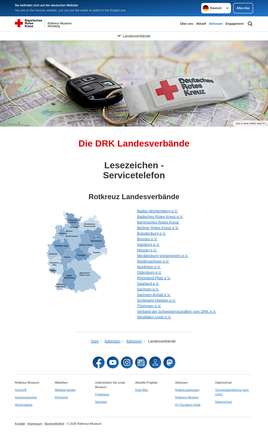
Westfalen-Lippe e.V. (154, 317)
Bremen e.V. (147, 239)
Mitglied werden (65, 390)
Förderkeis (102, 394)
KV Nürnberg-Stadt (187, 405)
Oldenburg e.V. (149, 272)
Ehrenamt (61, 397)
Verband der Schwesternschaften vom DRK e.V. (176, 311)
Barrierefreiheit (54, 423)
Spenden (101, 402)
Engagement (234, 23)
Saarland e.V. (148, 284)
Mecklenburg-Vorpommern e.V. (162, 256)
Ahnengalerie (23, 405)
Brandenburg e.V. (151, 233)
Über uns (186, 23)
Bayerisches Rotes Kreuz (158, 222)
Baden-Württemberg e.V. (157, 211)
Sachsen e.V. (148, 289)
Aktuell (201, 23)
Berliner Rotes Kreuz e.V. (158, 228)
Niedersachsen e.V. (153, 261)
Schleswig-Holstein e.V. (156, 300)
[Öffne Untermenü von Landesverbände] (134, 35)
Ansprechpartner (26, 397)
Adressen (216, 23)
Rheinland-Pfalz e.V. (154, 278)
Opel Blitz (141, 390)
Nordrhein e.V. (149, 267)
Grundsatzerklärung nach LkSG (232, 392)
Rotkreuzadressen (187, 390)
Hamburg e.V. (148, 245)
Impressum (35, 423)
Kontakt (20, 423)
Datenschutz (223, 402)
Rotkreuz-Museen (187, 397)
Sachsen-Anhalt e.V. (154, 295)
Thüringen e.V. (149, 306)
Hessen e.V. (147, 250)
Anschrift (20, 390)
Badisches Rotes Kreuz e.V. (160, 217)
